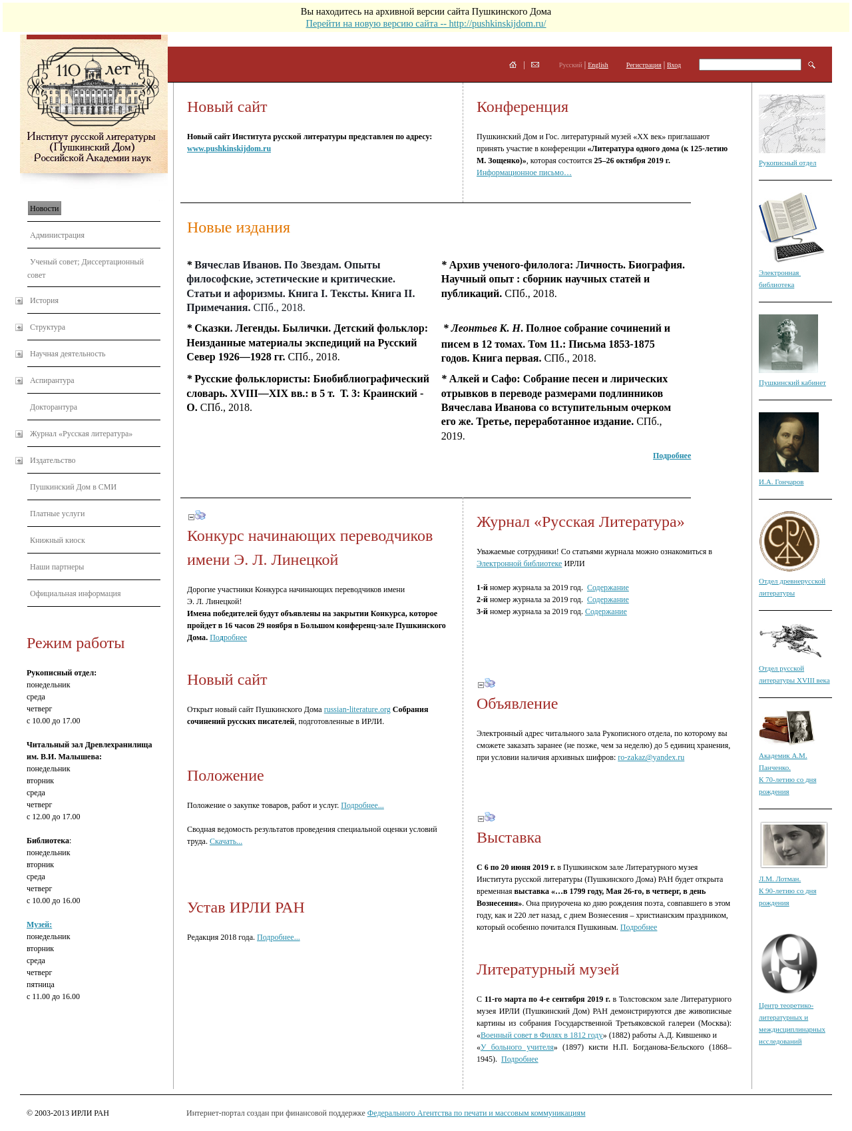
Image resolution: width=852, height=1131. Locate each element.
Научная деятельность (67, 353)
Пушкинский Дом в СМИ (73, 487)
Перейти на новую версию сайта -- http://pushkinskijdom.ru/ (426, 23)
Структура (47, 327)
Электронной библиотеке (519, 563)
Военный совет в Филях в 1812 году (542, 1035)
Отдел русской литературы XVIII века (794, 668)
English (598, 65)
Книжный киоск (57, 540)
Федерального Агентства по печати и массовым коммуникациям (476, 1113)
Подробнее (639, 927)
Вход (674, 65)
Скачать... (226, 841)
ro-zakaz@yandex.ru (651, 757)
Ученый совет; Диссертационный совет (85, 268)
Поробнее (228, 637)
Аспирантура (52, 380)
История (44, 300)
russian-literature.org (357, 709)
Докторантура (53, 407)
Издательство (53, 460)
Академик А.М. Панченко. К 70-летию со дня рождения (787, 767)
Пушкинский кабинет (792, 382)
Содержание (608, 587)
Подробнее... (362, 805)
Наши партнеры (57, 566)
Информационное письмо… (524, 172)
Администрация (57, 235)
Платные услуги (57, 513)
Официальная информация (75, 593)
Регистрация (644, 65)
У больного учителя (517, 1047)
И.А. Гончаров (781, 482)
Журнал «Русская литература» (81, 433)
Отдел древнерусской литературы (792, 581)
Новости (44, 208)
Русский (570, 65)
